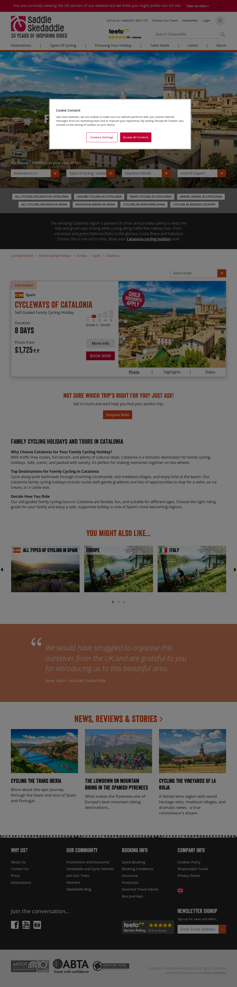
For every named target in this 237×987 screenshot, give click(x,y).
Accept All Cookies (136, 137)
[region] (120, 124)
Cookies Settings (101, 137)
